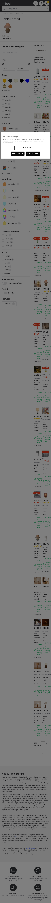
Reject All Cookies (17, 153)
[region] (25, 145)
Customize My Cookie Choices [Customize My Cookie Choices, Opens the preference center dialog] (24, 148)
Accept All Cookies (33, 153)
